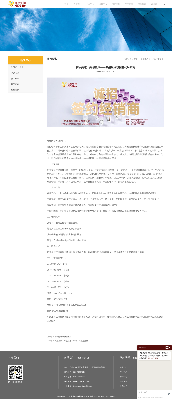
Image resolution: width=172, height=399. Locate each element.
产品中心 (90, 4)
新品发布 (15, 84)
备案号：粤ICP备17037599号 (102, 396)
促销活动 (15, 73)
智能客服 (129, 4)
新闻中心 (103, 4)
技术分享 (15, 78)
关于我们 (77, 4)
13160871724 (153, 358)
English (154, 4)
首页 (66, 4)
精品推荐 (15, 90)
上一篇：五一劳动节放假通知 (59, 337)
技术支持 (116, 4)
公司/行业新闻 (17, 67)
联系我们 (142, 4)
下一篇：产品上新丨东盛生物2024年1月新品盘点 (67, 341)
